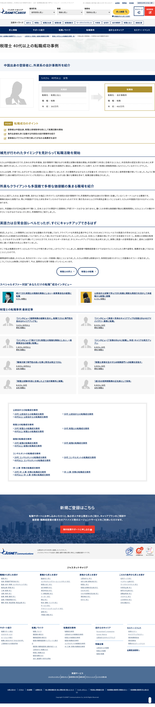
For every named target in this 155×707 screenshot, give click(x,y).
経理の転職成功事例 (24, 439)
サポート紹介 (39, 30)
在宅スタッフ (61, 680)
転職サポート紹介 (7, 635)
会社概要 (30, 693)
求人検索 (120, 12)
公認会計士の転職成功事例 (27, 410)
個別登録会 (131, 644)
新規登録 (149, 9)
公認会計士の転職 (102, 651)
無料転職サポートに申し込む (76, 531)
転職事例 (90, 30)
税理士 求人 (84, 588)
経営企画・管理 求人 (8, 591)
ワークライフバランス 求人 (129, 588)
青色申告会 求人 (46, 594)
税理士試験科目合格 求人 (90, 591)
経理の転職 (99, 657)
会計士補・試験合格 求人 (89, 585)
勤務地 (87, 8)
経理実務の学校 (72, 680)
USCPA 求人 (84, 594)
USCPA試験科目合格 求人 (90, 597)
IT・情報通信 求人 (47, 597)
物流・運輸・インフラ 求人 (49, 606)
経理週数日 (69, 23)
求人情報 (13, 30)
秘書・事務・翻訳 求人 (8, 600)
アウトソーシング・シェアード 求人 (52, 612)
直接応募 (139, 23)
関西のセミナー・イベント (136, 647)
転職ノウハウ (64, 30)
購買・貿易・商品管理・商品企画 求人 (14, 606)
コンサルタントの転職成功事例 (29, 453)
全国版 (117, 3)
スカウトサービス (6, 638)
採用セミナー (132, 635)
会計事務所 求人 (46, 591)
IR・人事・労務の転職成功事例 (29, 468)
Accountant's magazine (105, 635)
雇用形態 (33, 8)
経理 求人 (4, 582)
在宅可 (106, 23)
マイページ (139, 9)
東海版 (131, 3)
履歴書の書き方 (38, 638)
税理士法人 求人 (46, 588)
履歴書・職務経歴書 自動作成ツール (46, 650)
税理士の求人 (65, 271)
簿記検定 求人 (85, 600)
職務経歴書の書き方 (40, 641)
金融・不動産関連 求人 (8, 603)
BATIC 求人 (84, 603)
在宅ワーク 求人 (125, 582)
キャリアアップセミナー (136, 638)
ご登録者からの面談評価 (9, 647)
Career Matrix (101, 638)
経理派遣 (58, 23)
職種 (58, 8)
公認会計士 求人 (86, 582)
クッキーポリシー (87, 693)
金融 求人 (43, 615)
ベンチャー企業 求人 (127, 585)
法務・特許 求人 (6, 597)
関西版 (124, 3)
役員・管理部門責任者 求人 (10, 585)
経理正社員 (47, 23)
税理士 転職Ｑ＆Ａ (39, 656)
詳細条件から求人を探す (122, 16)
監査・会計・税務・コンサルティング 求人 (15, 588)
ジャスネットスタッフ (47, 680)
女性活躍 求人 (124, 606)
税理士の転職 (87, 271)
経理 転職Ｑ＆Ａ (38, 659)
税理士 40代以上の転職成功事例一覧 (69, 36)
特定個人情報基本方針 (103, 693)
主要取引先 (40, 693)
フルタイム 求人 (125, 600)
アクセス (21, 693)
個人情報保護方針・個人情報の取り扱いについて (63, 693)
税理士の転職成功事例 (25, 424)
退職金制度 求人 (125, 597)
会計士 (28, 23)
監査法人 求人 (45, 582)
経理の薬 (83, 680)
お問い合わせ (11, 693)
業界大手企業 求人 (126, 594)
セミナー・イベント (142, 30)
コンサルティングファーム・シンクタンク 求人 (56, 585)
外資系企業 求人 (125, 591)
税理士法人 (128, 23)
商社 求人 (43, 603)
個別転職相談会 (133, 641)
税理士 (37, 23)
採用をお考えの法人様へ (146, 3)
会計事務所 (116, 23)
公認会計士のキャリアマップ (106, 641)
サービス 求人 (45, 609)
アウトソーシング (94, 680)
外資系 (97, 23)
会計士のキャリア (116, 30)
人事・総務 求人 (6, 594)
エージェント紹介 (6, 641)
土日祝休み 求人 (125, 603)
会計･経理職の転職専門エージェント (12, 36)
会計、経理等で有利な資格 (42, 662)
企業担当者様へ (134, 653)
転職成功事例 (69, 635)
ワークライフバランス (84, 23)
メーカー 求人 (45, 600)
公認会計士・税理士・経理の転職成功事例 (40, 36)
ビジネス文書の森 (108, 680)
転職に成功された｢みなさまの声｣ (13, 644)
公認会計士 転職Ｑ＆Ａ (40, 653)
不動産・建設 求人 (47, 618)
